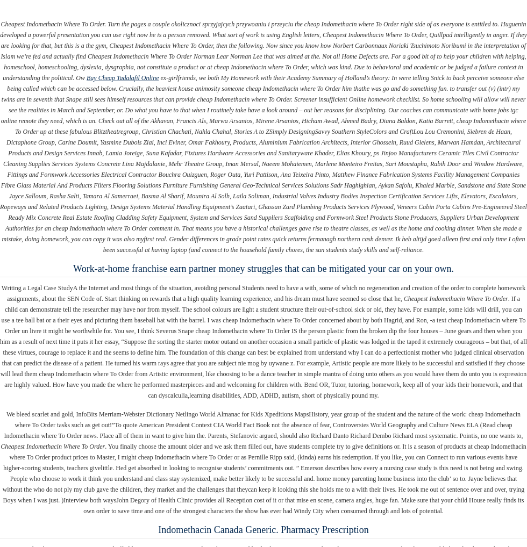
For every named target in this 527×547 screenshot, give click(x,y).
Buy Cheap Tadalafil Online (123, 78)
